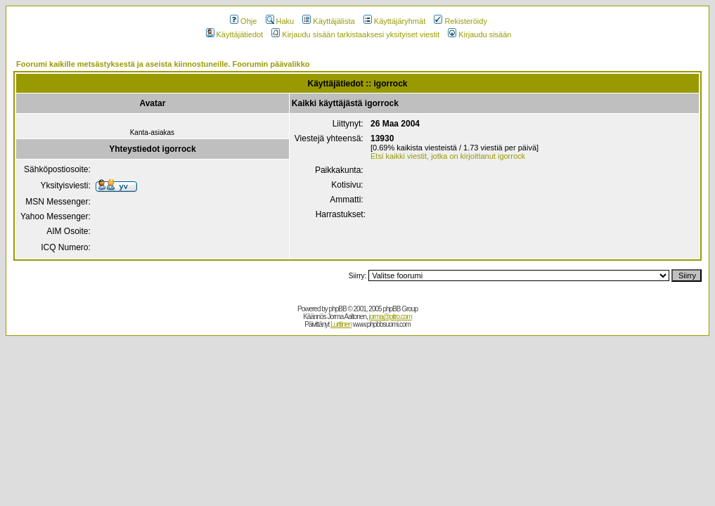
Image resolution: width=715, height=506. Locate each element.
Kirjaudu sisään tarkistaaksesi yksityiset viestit (355, 34)
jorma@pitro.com (390, 316)
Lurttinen (341, 324)
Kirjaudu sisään (479, 34)
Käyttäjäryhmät (394, 21)
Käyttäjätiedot (235, 34)
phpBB (338, 309)
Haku (280, 21)
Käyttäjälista (328, 21)
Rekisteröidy (460, 21)
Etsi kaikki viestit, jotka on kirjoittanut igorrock (448, 156)
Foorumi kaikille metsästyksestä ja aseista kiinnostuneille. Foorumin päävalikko (163, 64)
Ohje (243, 21)
